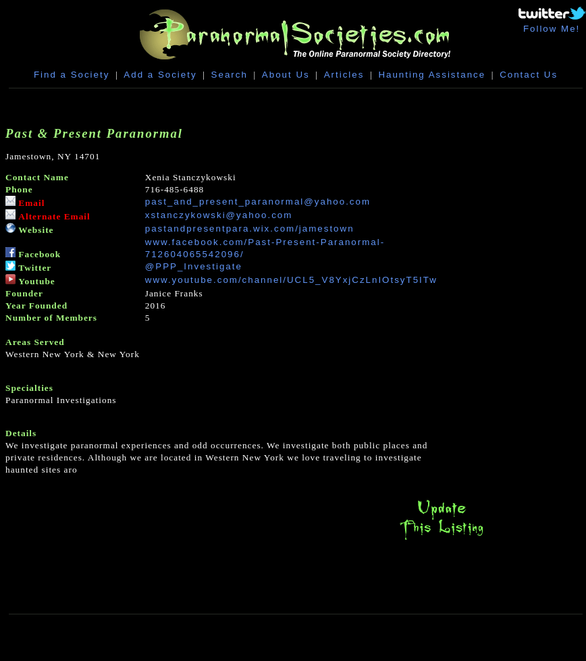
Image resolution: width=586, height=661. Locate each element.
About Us (286, 75)
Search (229, 75)
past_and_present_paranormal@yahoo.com (258, 201)
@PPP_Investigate (193, 266)
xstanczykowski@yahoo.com (219, 215)
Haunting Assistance (431, 75)
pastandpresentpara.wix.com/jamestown (249, 228)
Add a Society (160, 75)
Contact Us (529, 75)
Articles (344, 75)
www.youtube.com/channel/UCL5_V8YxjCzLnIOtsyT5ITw (291, 280)
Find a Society (71, 75)
